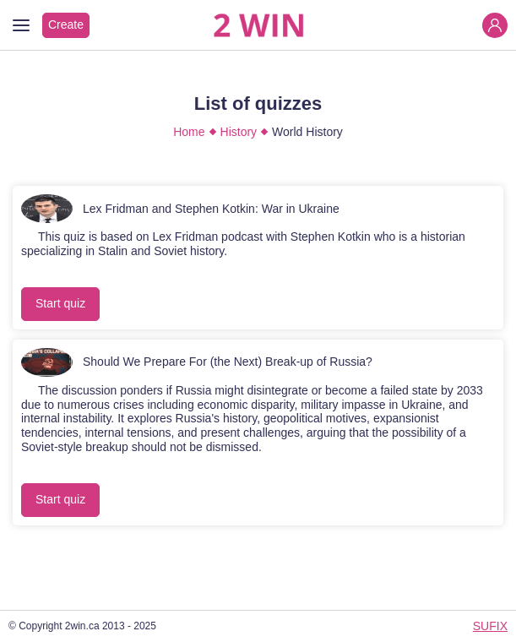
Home (188, 132)
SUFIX (490, 626)
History (239, 132)
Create (66, 24)
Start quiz (60, 303)
